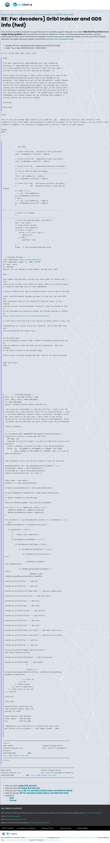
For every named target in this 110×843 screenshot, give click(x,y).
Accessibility (82, 828)
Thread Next (41, 14)
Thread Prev (29, 14)
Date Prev (6, 14)
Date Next (17, 14)
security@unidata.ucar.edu (39, 823)
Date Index (54, 14)
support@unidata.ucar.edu (16, 819)
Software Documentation (57, 39)
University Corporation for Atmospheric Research (78, 838)
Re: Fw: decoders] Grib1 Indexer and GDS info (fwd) (48, 790)
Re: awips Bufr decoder (29, 788)
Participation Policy (51, 840)
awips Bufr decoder (27, 785)
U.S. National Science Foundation (16, 840)
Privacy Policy (47, 828)
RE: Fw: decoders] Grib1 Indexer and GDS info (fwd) (44, 793)
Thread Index (67, 14)
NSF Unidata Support (12, 816)
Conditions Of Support (93, 813)
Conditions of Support (26, 828)
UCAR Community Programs (36, 838)
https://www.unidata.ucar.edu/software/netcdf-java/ (26, 316)
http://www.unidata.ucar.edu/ (16, 756)
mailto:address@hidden (30, 260)
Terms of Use (65, 828)
